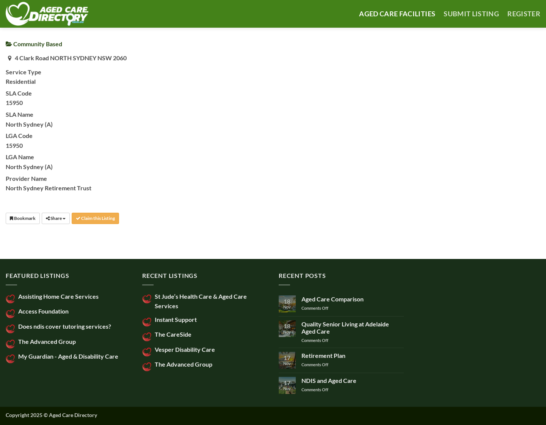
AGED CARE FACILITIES (397, 14)
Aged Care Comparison (332, 299)
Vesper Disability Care (185, 349)
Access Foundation (43, 311)
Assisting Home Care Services (58, 296)
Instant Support (176, 319)
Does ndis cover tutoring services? (64, 326)
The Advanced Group (47, 341)
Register (523, 14)
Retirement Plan (323, 355)
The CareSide (173, 334)
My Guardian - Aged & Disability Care (68, 356)
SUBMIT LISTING (471, 14)
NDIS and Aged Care (328, 380)
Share (56, 218)
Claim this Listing (95, 218)
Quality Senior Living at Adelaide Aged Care (345, 327)
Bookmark (23, 218)
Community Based (34, 43)
